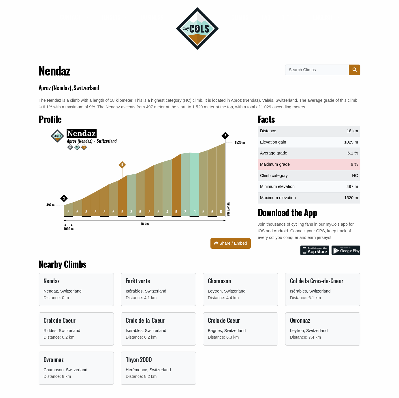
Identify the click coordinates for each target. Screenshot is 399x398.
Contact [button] (71, 17)
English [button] (323, 17)
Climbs (240, 17)
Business (152, 17)
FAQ (266, 17)
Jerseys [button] (111, 17)
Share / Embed (230, 243)
